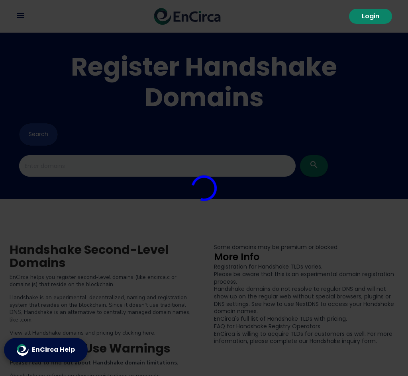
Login (370, 16)
